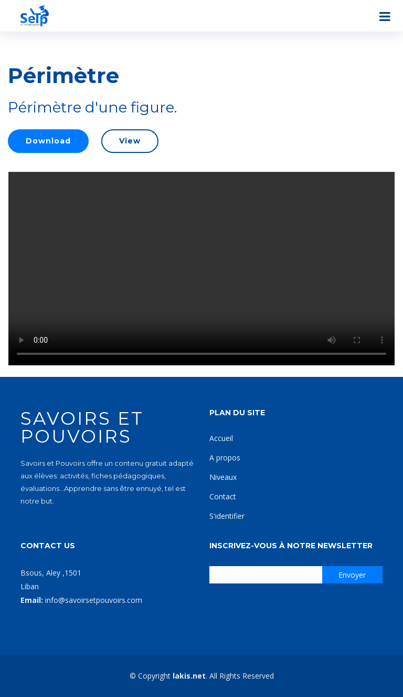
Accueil (221, 438)
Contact (222, 496)
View (130, 141)
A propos (224, 458)
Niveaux (223, 477)
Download (48, 141)
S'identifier (227, 516)
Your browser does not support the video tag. (201, 268)
